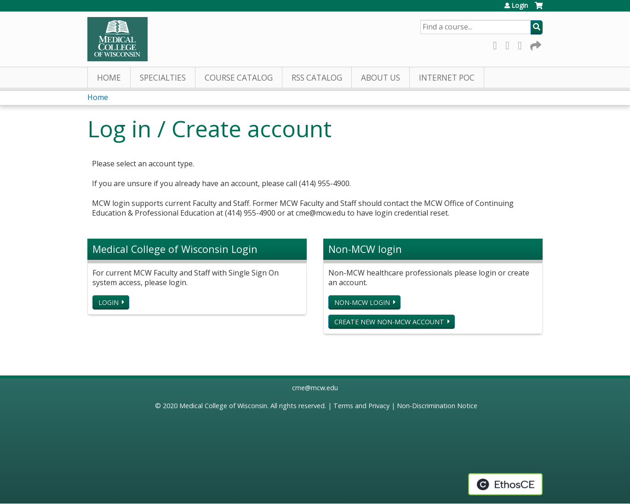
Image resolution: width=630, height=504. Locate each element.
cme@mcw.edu (315, 387)
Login (519, 5)
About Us (380, 77)
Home (109, 77)
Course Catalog (239, 77)
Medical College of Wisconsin (223, 405)
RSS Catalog (317, 77)
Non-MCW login (362, 302)
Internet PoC (447, 77)
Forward (534, 44)
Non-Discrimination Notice (437, 405)
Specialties (163, 77)
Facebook (497, 44)
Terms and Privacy (361, 405)
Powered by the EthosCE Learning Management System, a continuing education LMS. (505, 484)
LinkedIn (522, 44)
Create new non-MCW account (389, 321)
